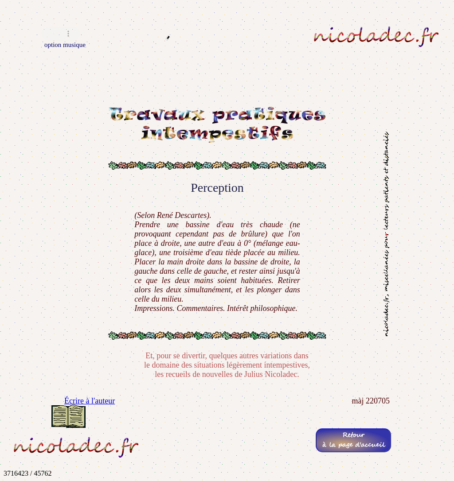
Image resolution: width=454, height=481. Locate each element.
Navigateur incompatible (61, 33)
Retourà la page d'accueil (353, 440)
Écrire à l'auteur (89, 400)
